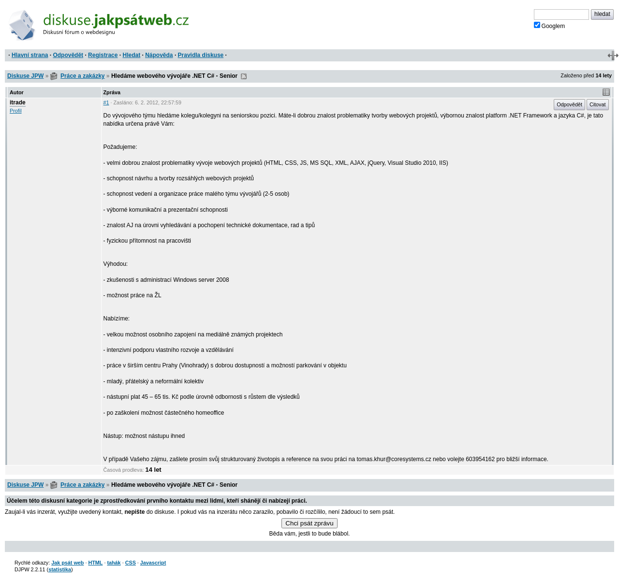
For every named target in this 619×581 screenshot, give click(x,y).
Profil (16, 111)
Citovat (598, 104)
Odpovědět (68, 55)
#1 (106, 102)
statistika (59, 569)
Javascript (153, 563)
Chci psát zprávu (309, 523)
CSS (130, 563)
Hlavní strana (30, 55)
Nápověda (159, 55)
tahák (113, 563)
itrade (18, 102)
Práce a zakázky (82, 76)
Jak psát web (67, 563)
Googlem (549, 25)
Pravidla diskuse (201, 55)
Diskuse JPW (25, 76)
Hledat (131, 55)
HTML (95, 563)
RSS (244, 76)
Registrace (103, 55)
